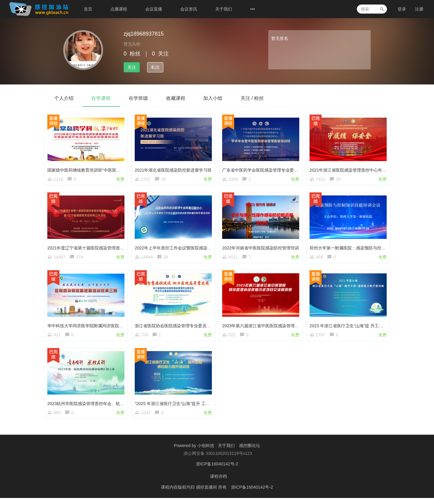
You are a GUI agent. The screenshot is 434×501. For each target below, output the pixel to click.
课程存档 (218, 479)
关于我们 (223, 9)
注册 (419, 9)
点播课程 (118, 9)
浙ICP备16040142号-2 (217, 467)
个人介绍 (64, 98)
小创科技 (206, 449)
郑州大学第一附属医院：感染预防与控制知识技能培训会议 (365, 247)
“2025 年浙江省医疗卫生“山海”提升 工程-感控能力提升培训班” (194, 405)
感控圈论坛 (249, 449)
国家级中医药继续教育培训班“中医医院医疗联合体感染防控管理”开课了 (116, 168)
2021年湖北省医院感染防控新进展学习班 (174, 168)
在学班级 (138, 98)
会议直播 (153, 9)
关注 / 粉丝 (252, 98)
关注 (131, 67)
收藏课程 (176, 98)
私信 (155, 67)
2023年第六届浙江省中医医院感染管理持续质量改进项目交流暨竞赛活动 (291, 326)
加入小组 (213, 98)
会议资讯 (188, 9)
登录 (402, 9)
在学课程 (101, 98)
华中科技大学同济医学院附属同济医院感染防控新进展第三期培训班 (112, 326)
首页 (88, 9)
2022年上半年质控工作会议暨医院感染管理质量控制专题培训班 (195, 247)
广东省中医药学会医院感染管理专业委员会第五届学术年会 (278, 168)
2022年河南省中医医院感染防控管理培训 (261, 247)
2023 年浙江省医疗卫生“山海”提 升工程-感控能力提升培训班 (367, 326)
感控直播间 (207, 490)
